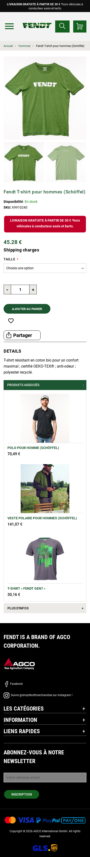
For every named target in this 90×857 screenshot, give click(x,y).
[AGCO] (19, 663)
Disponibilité (13, 202)
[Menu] (9, 26)
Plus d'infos (18, 608)
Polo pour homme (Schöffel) (33, 448)
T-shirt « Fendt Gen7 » (26, 588)
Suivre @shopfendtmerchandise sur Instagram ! (38, 695)
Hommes (24, 46)
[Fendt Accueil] (37, 20)
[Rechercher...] (62, 26)
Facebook (13, 684)
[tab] (45, 385)
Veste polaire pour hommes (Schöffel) (42, 518)
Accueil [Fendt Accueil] (8, 46)
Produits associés (23, 385)
